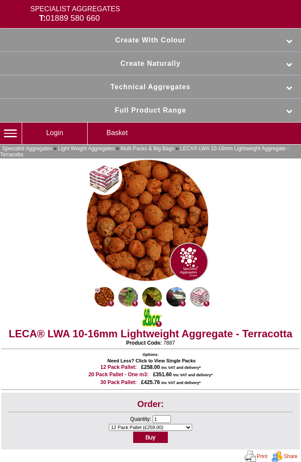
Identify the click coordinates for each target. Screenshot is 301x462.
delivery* (192, 367)
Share (291, 456)
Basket (117, 132)
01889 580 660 (73, 18)
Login (54, 132)
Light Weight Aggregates (86, 148)
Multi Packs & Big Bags (147, 148)
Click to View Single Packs (166, 360)
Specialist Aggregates (27, 148)
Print (262, 456)
